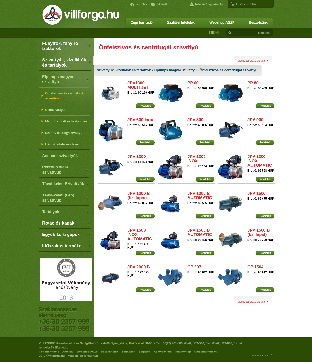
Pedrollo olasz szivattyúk (65, 169)
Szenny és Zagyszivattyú (61, 133)
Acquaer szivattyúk (60, 156)
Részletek (145, 105)
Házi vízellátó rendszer (60, 144)
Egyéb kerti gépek (66, 234)
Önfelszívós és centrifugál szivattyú (62, 95)
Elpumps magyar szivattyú (65, 79)
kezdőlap (141, 4)
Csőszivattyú (53, 110)
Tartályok (65, 212)
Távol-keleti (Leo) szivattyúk (65, 197)
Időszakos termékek (66, 246)
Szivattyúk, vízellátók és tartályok (66, 63)
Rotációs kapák (66, 223)
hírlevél (162, 4)
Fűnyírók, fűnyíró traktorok (66, 46)
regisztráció (215, 4)
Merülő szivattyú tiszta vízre (64, 121)
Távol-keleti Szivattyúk (65, 184)
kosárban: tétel (246, 4)
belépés (200, 4)
